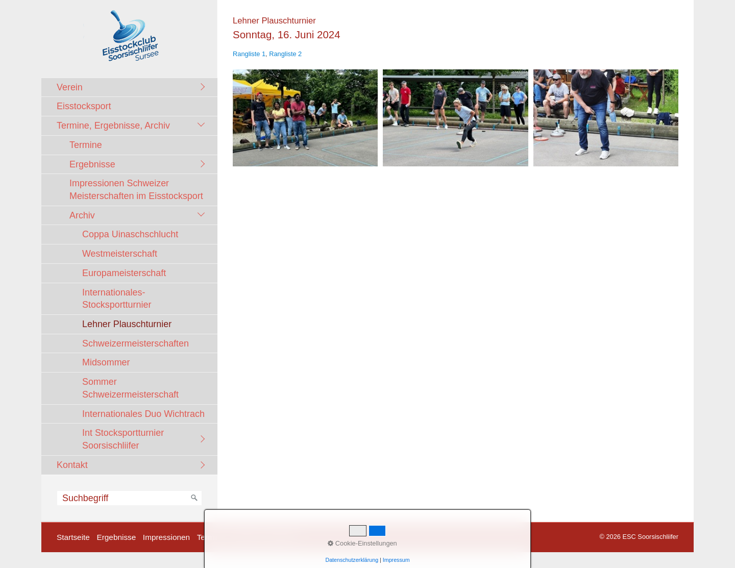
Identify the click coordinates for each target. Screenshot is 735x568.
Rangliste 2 (285, 54)
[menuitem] (132, 87)
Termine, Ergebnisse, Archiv (113, 125)
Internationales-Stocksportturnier (116, 298)
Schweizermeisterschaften (135, 343)
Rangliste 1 (249, 54)
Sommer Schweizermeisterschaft (130, 388)
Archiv (82, 215)
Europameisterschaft (124, 273)
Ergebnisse (92, 164)
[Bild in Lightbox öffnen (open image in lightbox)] (305, 117)
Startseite (73, 537)
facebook (281, 537)
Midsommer (106, 362)
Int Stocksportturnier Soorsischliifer (123, 439)
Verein (70, 87)
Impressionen (166, 537)
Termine (85, 145)
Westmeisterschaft (119, 254)
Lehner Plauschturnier (127, 324)
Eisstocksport (84, 106)
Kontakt (72, 465)
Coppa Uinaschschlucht (130, 234)
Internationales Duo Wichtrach (143, 414)
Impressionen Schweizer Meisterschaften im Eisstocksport (136, 189)
